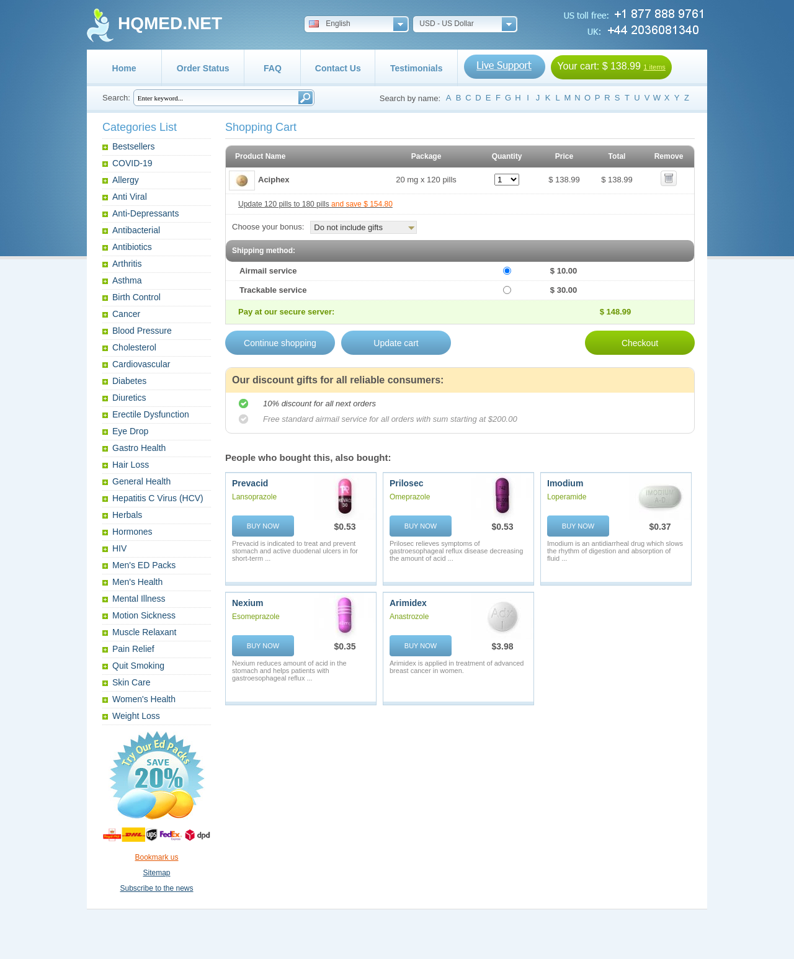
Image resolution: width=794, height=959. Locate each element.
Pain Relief (133, 649)
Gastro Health (139, 448)
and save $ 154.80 (362, 204)
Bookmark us (156, 857)
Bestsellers (133, 146)
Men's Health (137, 582)
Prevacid (250, 483)
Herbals (127, 515)
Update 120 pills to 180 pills (315, 204)
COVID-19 (132, 163)
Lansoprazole (254, 497)
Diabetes (129, 381)
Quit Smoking (138, 666)
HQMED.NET (170, 23)
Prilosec (406, 483)
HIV (119, 548)
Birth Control (136, 297)
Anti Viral (129, 197)
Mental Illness (139, 599)
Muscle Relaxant (144, 632)
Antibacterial (136, 230)
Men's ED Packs (144, 565)
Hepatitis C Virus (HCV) (157, 498)
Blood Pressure (142, 331)
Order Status (203, 68)
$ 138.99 (621, 66)
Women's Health (144, 699)
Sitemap (156, 872)
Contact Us (338, 68)
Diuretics (129, 398)
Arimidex (408, 603)
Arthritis (126, 264)
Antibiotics (132, 247)
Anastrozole (409, 616)
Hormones (132, 532)
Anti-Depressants (145, 213)
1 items (654, 67)
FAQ (273, 68)
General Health (141, 481)
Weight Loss (136, 716)
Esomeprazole (256, 616)
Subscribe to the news (156, 888)
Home (124, 68)
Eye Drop (130, 431)
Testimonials (416, 68)
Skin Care (131, 682)
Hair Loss (130, 465)
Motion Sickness (144, 615)
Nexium (248, 603)
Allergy (125, 180)
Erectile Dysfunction (150, 414)
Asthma (126, 280)
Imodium (565, 483)
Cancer (126, 314)
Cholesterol (134, 347)
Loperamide (566, 497)
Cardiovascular (141, 364)
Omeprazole (410, 497)
